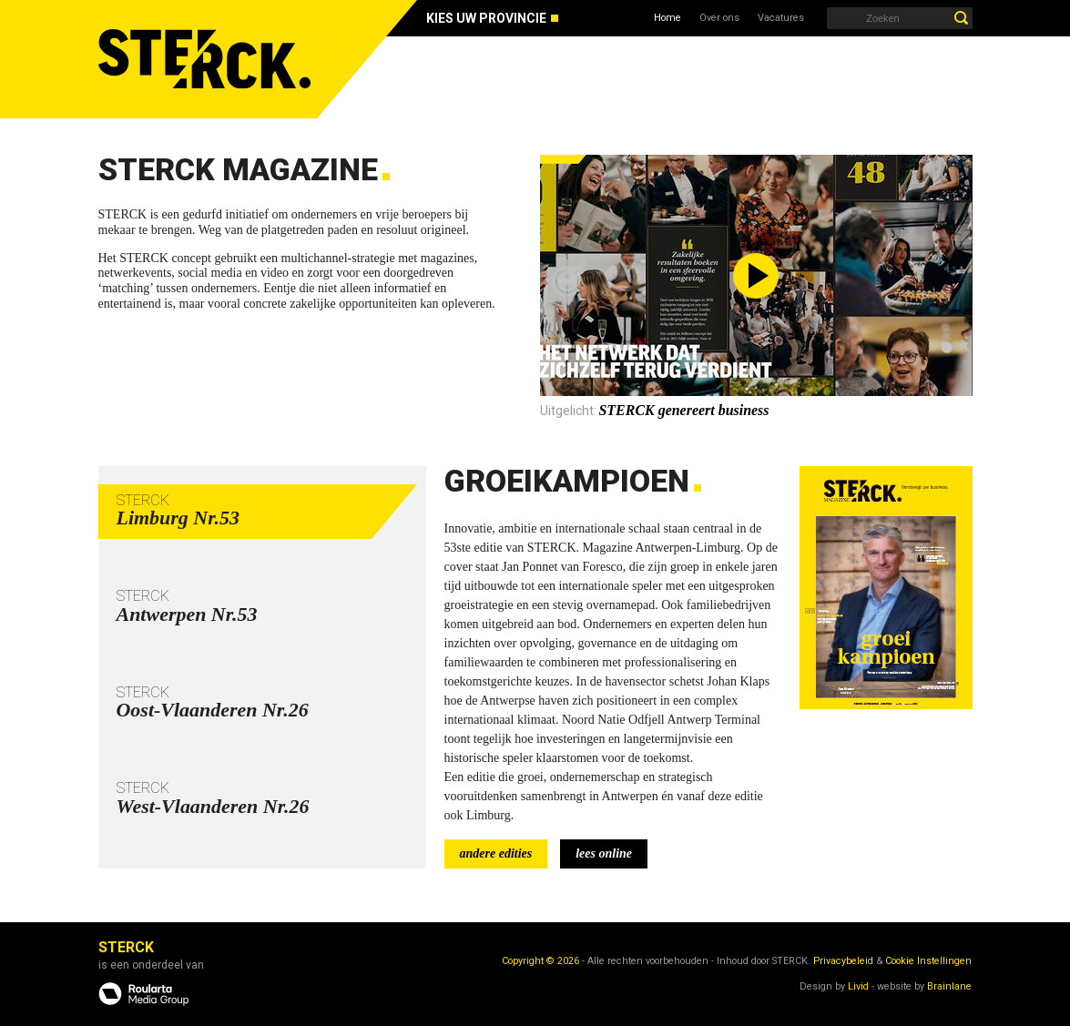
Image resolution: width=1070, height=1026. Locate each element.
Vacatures (781, 18)
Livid (858, 986)
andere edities (496, 853)
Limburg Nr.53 (178, 517)
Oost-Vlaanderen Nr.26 (213, 709)
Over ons (719, 18)
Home (667, 18)
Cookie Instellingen (928, 961)
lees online (604, 853)
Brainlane (949, 986)
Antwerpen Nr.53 (187, 614)
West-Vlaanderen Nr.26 (213, 806)
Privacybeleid (843, 961)
